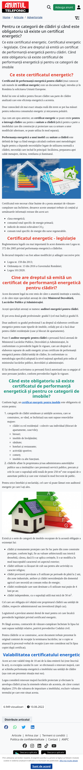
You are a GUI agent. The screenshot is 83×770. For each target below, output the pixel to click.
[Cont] (79, 7)
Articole (16, 735)
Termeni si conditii (53, 735)
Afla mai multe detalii (69, 760)
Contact (53, 739)
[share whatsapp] (15, 727)
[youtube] (54, 746)
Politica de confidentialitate (27, 739)
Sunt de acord (41, 766)
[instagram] (32, 746)
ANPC (65, 739)
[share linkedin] (32, 727)
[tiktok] (46, 746)
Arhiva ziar (31, 735)
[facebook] (25, 746)
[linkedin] (39, 746)
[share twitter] (24, 727)
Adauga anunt (64, 7)
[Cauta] (49, 7)
